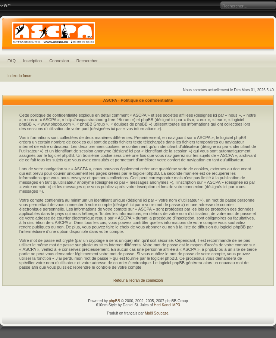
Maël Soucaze (156, 313)
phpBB (114, 301)
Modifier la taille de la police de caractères (5, 5)
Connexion (59, 61)
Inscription (32, 61)
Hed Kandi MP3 (167, 305)
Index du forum (19, 76)
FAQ (11, 61)
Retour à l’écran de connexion (138, 280)
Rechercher (87, 61)
